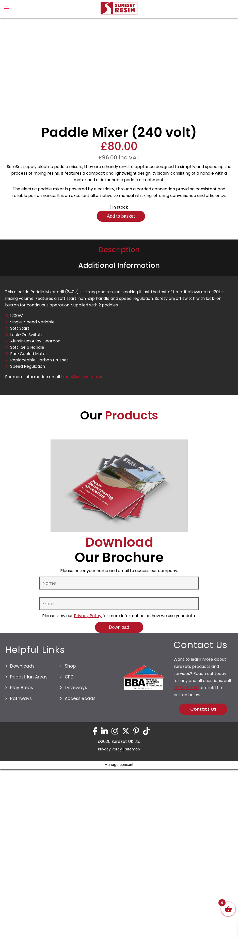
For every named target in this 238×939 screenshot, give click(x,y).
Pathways (21, 923)
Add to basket (121, 441)
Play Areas (21, 912)
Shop (70, 891)
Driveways (76, 912)
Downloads (22, 891)
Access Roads (80, 923)
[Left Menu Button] (6, 10)
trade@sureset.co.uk (81, 601)
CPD (69, 901)
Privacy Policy (88, 840)
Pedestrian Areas (28, 901)
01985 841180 (186, 912)
